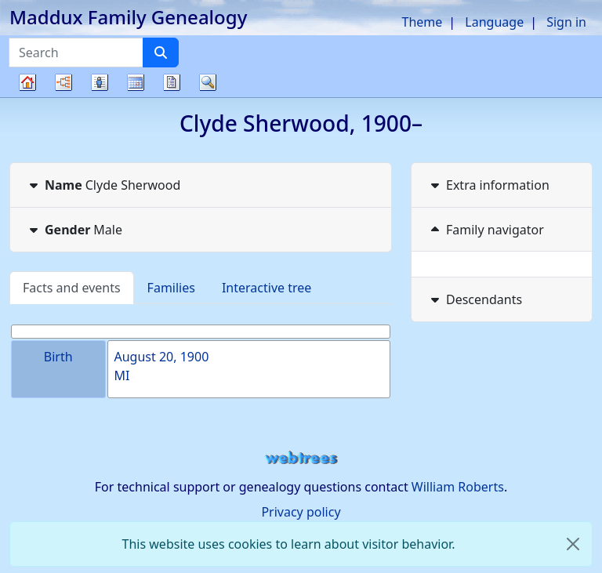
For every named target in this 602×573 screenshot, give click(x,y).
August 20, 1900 (161, 356)
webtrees (301, 458)
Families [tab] (171, 287)
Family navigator (485, 229)
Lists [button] (99, 82)
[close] (573, 544)
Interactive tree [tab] (266, 287)
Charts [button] (63, 82)
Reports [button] (171, 82)
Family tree (27, 96)
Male (74, 229)
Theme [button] (422, 22)
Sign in (566, 22)
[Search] (161, 52)
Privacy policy (300, 511)
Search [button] (207, 82)
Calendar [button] (135, 82)
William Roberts (458, 486)
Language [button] (494, 22)
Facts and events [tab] (72, 287)
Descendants (474, 299)
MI (122, 375)
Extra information (488, 185)
